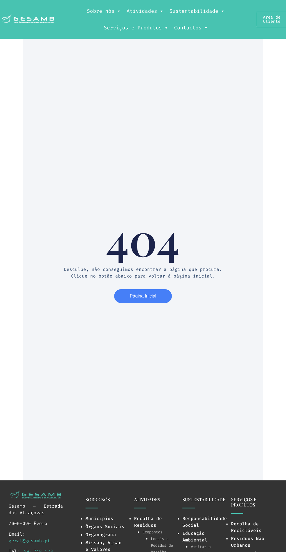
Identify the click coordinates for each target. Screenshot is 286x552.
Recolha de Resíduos (148, 522)
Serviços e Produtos (136, 27)
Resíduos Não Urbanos (247, 542)
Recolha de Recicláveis (246, 527)
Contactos (191, 27)
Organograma (101, 535)
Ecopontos (152, 532)
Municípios (99, 518)
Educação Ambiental (194, 536)
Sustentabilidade (197, 11)
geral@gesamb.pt (29, 541)
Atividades (145, 11)
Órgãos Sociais (105, 527)
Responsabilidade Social (204, 522)
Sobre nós (104, 11)
